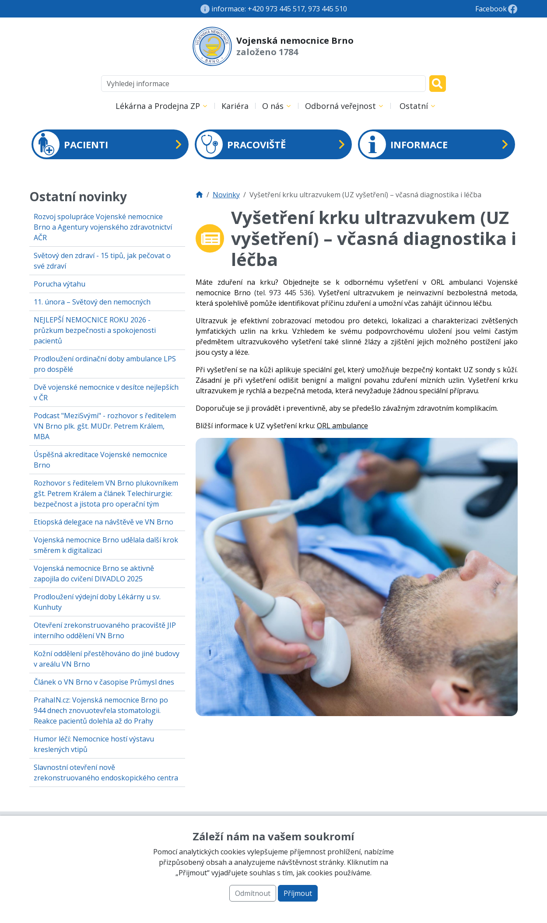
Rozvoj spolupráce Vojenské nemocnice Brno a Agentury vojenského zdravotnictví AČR (103, 227)
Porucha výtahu (59, 284)
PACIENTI (70, 144)
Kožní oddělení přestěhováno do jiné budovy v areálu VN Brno (106, 659)
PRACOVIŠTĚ (241, 144)
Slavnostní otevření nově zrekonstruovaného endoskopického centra (106, 772)
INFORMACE (404, 144)
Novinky (226, 194)
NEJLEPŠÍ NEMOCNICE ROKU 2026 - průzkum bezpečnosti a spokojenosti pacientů (95, 330)
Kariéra (235, 106)
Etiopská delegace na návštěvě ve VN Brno (103, 522)
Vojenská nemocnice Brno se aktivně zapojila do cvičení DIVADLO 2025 (94, 573)
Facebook (491, 9)
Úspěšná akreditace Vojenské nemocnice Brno (100, 460)
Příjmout (298, 893)
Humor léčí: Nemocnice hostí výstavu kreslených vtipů (94, 744)
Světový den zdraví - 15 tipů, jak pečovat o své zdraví (102, 261)
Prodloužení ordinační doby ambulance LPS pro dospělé (105, 364)
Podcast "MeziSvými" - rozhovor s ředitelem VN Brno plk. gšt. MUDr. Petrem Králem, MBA (105, 426)
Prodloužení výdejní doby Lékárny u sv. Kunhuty (97, 602)
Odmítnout (252, 893)
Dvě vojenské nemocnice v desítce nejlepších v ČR (106, 392)
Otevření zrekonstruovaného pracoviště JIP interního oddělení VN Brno (105, 630)
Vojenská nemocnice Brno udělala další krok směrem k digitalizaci (106, 545)
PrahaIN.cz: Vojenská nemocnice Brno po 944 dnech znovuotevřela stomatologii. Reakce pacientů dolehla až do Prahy (101, 710)
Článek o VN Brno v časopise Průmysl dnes (104, 682)
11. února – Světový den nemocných (92, 302)
